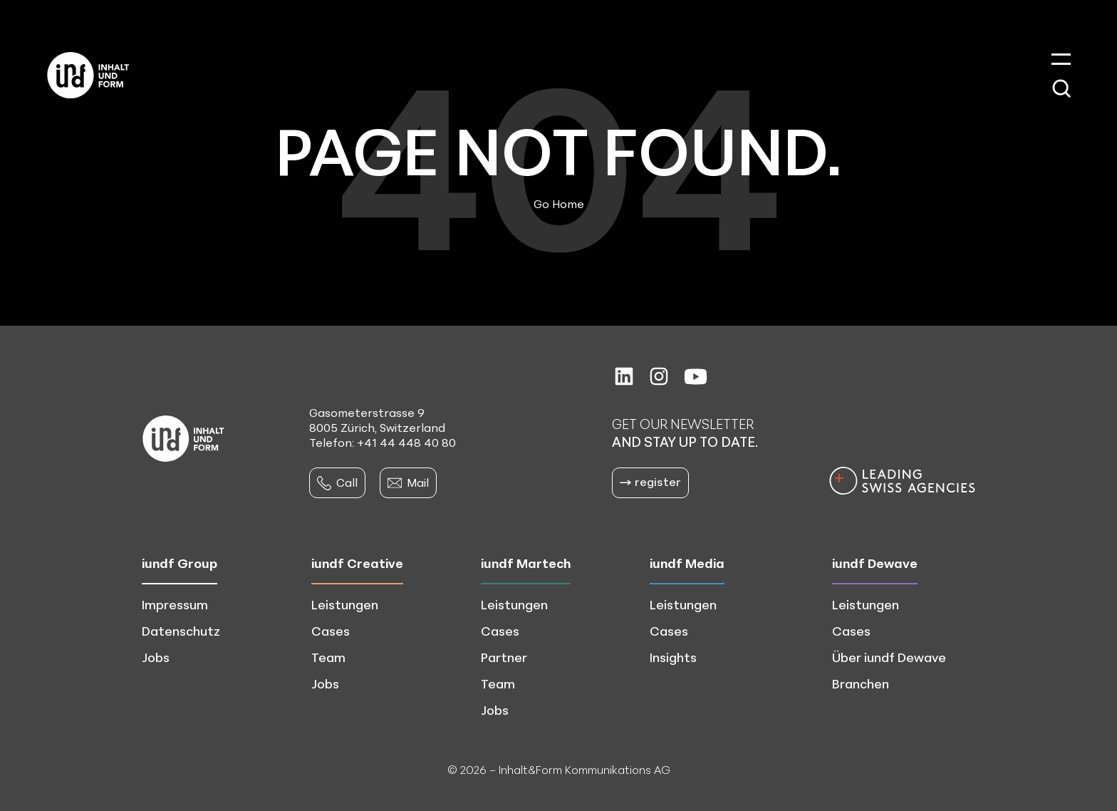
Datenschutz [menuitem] (181, 631)
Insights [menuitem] (673, 657)
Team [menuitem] (328, 657)
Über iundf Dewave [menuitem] (889, 657)
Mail (408, 482)
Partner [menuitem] (504, 657)
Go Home (559, 204)
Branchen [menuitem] (860, 683)
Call (337, 482)
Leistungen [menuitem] (344, 604)
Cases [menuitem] (330, 631)
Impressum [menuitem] (175, 604)
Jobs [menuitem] (156, 657)
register (650, 482)
